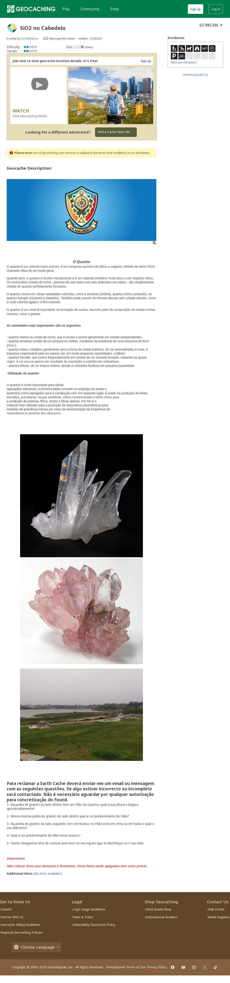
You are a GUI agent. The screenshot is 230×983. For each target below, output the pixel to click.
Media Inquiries (218, 917)
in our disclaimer (138, 153)
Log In (215, 9)
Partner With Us (11, 917)
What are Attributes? (184, 62)
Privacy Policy (157, 967)
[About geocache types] (12, 28)
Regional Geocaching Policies (21, 932)
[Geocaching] (31, 8)
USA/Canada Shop (158, 909)
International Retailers (161, 917)
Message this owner (62, 38)
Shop (114, 8)
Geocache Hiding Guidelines (20, 924)
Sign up (195, 9)
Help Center (216, 909)
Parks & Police (82, 917)
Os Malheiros (29, 38)
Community (90, 8)
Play (66, 8)
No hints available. (47, 873)
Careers (6, 909)
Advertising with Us (195, 75)
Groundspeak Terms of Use (125, 967)
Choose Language (36, 947)
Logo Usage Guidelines (88, 909)
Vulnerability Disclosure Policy (93, 924)
